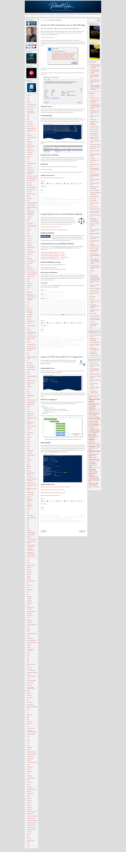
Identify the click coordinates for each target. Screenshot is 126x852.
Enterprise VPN (93, 200)
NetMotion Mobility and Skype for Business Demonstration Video (53, 269)
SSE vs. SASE (92, 296)
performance (57, 345)
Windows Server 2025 (31, 829)
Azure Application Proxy (32, 176)
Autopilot (29, 156)
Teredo (28, 736)
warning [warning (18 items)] (99, 467)
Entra (28, 328)
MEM (28, 464)
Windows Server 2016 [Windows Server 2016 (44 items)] (93, 483)
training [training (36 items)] (93, 462)
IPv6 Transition (30, 432)
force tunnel (29, 362)
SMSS (28, 690)
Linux (28, 448)
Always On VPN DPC (31, 130)
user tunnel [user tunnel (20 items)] (95, 465)
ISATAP (28, 435)
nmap (28, 558)
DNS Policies (29, 283)
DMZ (60, 520)
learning (28, 446)
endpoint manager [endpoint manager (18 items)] (96, 416)
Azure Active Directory (31, 163)
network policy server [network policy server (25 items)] (93, 443)
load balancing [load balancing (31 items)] (92, 431)
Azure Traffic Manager (31, 187)
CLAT (28, 231)
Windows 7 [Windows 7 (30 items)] (91, 471)
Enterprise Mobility (94, 196)
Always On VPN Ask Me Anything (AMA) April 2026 (95, 81)
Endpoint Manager (30, 321)
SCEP (28, 662)
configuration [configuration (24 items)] (91, 412)
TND (28, 743)
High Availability (30, 395)
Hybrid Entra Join (30, 404)
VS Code (28, 784)
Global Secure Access (31, 380)
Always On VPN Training (95, 144)
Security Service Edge (31, 680)
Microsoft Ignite (30, 492)
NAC (28, 513)
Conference (29, 249)
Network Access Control (31, 539)
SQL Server (29, 702)
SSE (28, 710)
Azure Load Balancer (31, 180)
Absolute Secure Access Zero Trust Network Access (94, 112)
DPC (46, 15)
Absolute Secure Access (31, 104)
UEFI (28, 764)
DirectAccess (29, 267)
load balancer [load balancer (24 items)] (97, 430)
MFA (28, 468)
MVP (28, 510)
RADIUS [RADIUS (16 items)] (94, 448)
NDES (28, 528)
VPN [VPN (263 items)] (90, 467)
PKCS (28, 592)
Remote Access (30, 638)
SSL (28, 712)
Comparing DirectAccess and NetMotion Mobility (62, 214)
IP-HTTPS (29, 428)
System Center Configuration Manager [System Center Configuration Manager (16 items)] (94, 460)
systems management (31, 734)
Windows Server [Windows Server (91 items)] (93, 477)
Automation (29, 154)
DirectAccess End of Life (31, 274)
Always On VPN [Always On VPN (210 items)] (94, 399)
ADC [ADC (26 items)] (97, 396)
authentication (30, 152)
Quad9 (28, 627)
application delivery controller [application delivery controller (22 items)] (94, 403)
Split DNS (29, 693)
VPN (28, 780)
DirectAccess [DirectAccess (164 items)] (93, 414)
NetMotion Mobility (31, 532)
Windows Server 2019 (31, 825)
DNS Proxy (29, 285)
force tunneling (30, 365)
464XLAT (29, 95)
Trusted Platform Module (32, 762)
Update (28, 769)
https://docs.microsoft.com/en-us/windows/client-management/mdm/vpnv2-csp (65, 439)
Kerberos (29, 441)
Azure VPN (29, 191)
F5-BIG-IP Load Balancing (95, 209)
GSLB (28, 391)
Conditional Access (30, 247)
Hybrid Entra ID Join (31, 402)
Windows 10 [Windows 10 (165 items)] (93, 473)
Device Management (31, 261)
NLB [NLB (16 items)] (97, 443)
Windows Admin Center (31, 811)
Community (29, 243)
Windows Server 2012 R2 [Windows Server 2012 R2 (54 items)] (94, 480)
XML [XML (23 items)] (97, 485)
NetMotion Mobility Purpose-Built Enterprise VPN (50, 227)
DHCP (28, 265)
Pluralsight (29, 596)
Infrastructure (30, 415)
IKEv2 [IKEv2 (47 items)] (90, 424)
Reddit (28, 635)
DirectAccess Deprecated (32, 272)
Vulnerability (29, 787)
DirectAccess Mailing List (95, 374)
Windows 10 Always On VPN (58, 204)
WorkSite (29, 834)
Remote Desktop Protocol (32, 642)
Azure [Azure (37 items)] (98, 404)
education (29, 308)
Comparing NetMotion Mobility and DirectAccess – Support (52, 259)
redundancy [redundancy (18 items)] (90, 449)
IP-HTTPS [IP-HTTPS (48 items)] (95, 425)
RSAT (28, 655)
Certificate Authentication (32, 202)
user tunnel (29, 771)
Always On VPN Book (34, 15)
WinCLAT (29, 798)
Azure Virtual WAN (31, 189)
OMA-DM (29, 567)
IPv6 (59, 15)
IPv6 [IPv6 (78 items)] (92, 427)
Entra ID (28, 342)
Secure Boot (29, 667)
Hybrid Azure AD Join (31, 400)
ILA (28, 409)
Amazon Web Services (31, 137)
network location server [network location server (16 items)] (92, 442)
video (28, 773)
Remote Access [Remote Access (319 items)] (94, 451)
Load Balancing (30, 450)
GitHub (28, 378)
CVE (28, 256)
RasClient (43, 204)
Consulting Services (31, 252)
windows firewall (67, 204)
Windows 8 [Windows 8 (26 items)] (96, 471)
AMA (28, 132)
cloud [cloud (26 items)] (99, 409)
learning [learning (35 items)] (93, 430)
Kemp (28, 439)
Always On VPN (30, 126)
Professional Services (31, 611)
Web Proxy (29, 791)
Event (28, 354)
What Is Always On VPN (95, 315)
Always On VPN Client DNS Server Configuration (62, 357)
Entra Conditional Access (32, 336)
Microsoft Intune (30, 494)
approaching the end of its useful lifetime (56, 217)
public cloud (29, 622)
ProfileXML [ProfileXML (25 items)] (98, 446)
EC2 (28, 304)
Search (98, 20)
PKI (56, 15)
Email (44, 294)
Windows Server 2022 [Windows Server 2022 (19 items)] (92, 485)
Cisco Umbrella (30, 223)
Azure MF (29, 182)
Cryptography (29, 254)
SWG (28, 726)
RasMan (28, 629)
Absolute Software (30, 106)
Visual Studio (29, 775)
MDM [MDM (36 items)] (94, 433)
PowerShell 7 (29, 603)
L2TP (28, 444)
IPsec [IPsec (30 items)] (90, 427)
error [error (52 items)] (99, 420)
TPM (28, 745)
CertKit (28, 219)
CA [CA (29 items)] (89, 406)
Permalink (57, 337)
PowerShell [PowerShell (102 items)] (92, 446)
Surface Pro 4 (29, 723)
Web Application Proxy (31, 789)
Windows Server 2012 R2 (32, 820)
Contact (72, 15)
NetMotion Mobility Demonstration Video (49, 267)
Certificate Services (31, 211)
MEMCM (29, 466)
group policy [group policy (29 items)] (95, 421)
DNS (28, 281)
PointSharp (29, 598)
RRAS (28, 653)
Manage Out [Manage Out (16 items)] (90, 433)
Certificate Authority (31, 205)
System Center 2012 (31, 728)
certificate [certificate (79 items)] (93, 406)
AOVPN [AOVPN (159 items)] (91, 401)
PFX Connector (30, 589)
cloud (28, 234)
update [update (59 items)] (90, 465)
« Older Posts (43, 531)
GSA (28, 388)
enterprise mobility (31, 325)
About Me (67, 15)
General (28, 374)
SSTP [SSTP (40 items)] (98, 459)
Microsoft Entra (30, 476)
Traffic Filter (29, 747)
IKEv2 (28, 406)
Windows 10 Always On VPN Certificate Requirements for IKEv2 (53, 492)
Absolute (29, 102)
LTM (28, 457)
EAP (28, 301)
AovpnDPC (29, 144)
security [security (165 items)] (91, 459)
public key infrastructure (32, 624)
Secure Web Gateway (31, 676)
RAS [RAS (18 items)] (97, 448)
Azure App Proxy (30, 170)
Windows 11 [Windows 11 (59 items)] (92, 475)
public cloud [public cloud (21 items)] (91, 448)
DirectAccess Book (41, 15)
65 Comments (82, 515)
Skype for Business (76, 345)
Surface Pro (29, 721)
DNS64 (28, 287)
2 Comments (83, 337)
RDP (28, 631)
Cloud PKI (29, 236)
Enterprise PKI (93, 198)
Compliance (29, 245)
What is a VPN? (93, 313)
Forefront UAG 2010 (31, 369)
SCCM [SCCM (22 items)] (93, 457)
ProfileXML (29, 613)
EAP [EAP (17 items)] (91, 415)
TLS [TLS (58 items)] (90, 462)
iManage (29, 411)
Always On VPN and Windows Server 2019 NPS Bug (63, 25)
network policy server (31, 556)
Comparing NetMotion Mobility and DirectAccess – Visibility (52, 255)
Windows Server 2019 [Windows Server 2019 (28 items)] (93, 484)
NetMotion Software (31, 534)
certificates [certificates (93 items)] (92, 408)
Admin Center (30, 121)
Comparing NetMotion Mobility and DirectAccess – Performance (53, 254)
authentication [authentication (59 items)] (92, 404)
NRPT (28, 562)
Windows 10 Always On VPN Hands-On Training (50, 495)
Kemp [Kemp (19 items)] (90, 430)
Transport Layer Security (32, 754)
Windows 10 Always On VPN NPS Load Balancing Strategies (52, 177)
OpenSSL (29, 576)
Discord (28, 278)
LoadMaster (29, 453)
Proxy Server (29, 620)
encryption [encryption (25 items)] (91, 416)
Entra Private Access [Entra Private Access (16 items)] (94, 420)
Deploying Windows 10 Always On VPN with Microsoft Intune (53, 489)
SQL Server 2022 (30, 704)
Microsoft (29, 470)
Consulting (27, 15)
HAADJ (28, 393)
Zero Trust (29, 838)
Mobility (29, 502)
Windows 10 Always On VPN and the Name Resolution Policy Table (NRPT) (55, 486)
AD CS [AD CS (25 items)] (90, 397)
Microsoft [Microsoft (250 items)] (92, 435)
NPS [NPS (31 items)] (89, 445)
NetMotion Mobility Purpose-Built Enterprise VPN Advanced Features (54, 229)
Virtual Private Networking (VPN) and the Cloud (94, 306)
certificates (29, 217)
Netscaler (29, 537)
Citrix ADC (29, 229)
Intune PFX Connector (31, 426)
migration (29, 496)
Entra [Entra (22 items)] (90, 420)
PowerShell (29, 600)
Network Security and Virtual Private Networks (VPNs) (95, 267)
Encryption (29, 316)
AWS (28, 159)
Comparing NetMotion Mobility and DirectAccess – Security (52, 252)
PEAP (28, 587)
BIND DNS (29, 198)
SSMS (28, 717)
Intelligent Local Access (31, 418)
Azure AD (29, 165)
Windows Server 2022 (31, 827)
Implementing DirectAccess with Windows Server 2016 (94, 220)
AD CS (28, 115)
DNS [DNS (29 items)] (98, 414)
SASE (28, 657)
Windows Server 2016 (31, 822)
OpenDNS (29, 574)
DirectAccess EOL (30, 276)
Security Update (30, 682)
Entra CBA (29, 330)
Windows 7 (29, 804)
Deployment (29, 258)
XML (28, 836)
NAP (28, 521)
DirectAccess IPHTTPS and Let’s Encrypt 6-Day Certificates (95, 71)
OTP (28, 583)
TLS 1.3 (28, 740)
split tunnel (29, 695)
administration (30, 124)
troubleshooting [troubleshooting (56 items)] (93, 463)
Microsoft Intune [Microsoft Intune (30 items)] (92, 437)
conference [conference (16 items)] (93, 410)
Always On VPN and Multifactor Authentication (94, 123)
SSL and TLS (29, 714)
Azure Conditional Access (32, 178)
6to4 (28, 97)
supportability (44, 347)
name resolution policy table (74, 517)
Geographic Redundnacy (32, 376)
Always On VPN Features (95, 342)
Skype (71, 345)
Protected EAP (30, 615)
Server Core (29, 685)
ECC (28, 306)
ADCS (28, 119)
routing (28, 647)
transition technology (31, 752)
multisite (29, 508)
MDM (28, 461)
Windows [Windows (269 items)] (92, 470)
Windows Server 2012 (31, 818)
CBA (28, 200)
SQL (28, 699)
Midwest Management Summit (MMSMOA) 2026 (94, 76)
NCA (28, 523)
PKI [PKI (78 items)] (99, 445)
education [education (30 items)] (94, 415)
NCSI (28, 525)
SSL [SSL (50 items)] (95, 459)
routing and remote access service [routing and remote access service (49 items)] (93, 454)
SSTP (28, 719)
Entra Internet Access (31, 344)
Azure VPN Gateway (31, 194)
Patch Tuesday (30, 585)
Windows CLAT (30, 813)
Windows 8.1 (29, 809)
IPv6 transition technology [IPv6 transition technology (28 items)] (94, 429)
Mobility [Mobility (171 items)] (92, 439)
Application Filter (30, 150)
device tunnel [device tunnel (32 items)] (97, 412)
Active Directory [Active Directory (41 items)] (92, 396)
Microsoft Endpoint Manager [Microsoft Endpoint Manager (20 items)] (93, 436)
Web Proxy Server (30, 793)
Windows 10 (29, 800)
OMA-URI (29, 569)
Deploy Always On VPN (94, 355)
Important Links (30, 413)
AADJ (28, 100)
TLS (28, 738)
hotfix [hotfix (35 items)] (96, 422)
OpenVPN (29, 578)
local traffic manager (31, 455)
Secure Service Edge (31, 670)
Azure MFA (29, 185)
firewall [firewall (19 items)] (91, 421)
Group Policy (29, 386)
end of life (29, 319)
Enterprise (29, 323)
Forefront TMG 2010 (31, 367)
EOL (28, 352)
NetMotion (29, 530)
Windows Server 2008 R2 (32, 816)
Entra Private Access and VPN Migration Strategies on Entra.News (95, 66)
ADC (28, 117)
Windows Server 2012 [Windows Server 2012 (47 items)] (94, 478)
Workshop (29, 831)
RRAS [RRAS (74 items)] (90, 457)
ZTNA (28, 846)
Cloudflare (29, 240)
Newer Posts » (82, 531)
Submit (63, 314)
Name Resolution (30, 515)
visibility (49, 347)
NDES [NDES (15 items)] (96, 439)
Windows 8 (29, 807)
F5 (27, 360)
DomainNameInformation (68, 520)
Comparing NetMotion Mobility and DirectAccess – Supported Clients (54, 257)
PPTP (28, 605)
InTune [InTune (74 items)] (91, 426)
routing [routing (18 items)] (90, 452)
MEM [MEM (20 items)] (97, 433)
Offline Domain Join (31, 565)
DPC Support (29, 292)
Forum (28, 371)
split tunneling (30, 697)
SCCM (28, 659)
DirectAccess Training (94, 190)
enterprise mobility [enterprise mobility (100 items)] (94, 418)
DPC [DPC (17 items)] (89, 415)
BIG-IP (28, 196)
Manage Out (29, 459)
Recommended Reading (31, 633)
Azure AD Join (30, 167)
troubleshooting (30, 756)
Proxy (28, 618)
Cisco (28, 221)
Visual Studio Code (30, 778)
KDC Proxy (29, 437)
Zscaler (28, 844)
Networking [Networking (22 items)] (91, 441)
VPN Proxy (29, 782)
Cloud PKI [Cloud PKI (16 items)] (90, 410)
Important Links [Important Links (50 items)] (96, 424)
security (68, 345)
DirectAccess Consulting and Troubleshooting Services (95, 176)
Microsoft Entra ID (30, 482)
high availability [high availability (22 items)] (91, 422)
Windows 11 (29, 802)
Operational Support (31, 580)
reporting (29, 644)
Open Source (29, 571)
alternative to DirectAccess (71, 235)
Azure (28, 161)
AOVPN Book (29, 141)
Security (28, 678)
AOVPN (28, 139)
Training (63, 15)
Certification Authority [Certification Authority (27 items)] (93, 409)
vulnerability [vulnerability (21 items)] (95, 467)
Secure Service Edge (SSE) (95, 288)
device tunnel (29, 263)
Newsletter (92, 270)
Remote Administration (31, 640)
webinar (28, 796)
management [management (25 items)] (97, 431)
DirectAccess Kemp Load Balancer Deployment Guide (95, 370)
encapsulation (30, 314)
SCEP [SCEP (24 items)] (96, 457)
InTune (28, 420)
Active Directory (30, 109)
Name (44, 289)
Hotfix (28, 397)
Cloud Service (29, 238)
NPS (28, 560)
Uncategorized (30, 766)
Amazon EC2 (29, 135)
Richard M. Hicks (45, 337)
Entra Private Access (52, 15)
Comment (45, 298)
